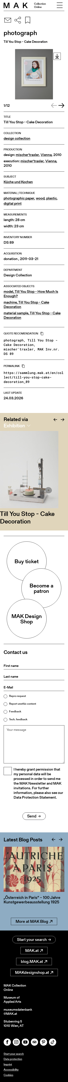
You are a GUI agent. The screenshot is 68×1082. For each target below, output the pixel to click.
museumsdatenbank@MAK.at (18, 1011)
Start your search (34, 939)
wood (40, 198)
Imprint (8, 1064)
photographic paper (19, 198)
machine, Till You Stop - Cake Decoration (26, 304)
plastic (51, 198)
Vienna (46, 155)
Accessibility (11, 1069)
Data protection (13, 1059)
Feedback (15, 711)
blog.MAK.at (34, 961)
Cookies (8, 1075)
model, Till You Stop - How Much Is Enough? (31, 293)
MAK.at (34, 950)
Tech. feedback (18, 719)
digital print (13, 203)
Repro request (17, 696)
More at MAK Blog (34, 921)
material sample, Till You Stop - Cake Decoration (32, 315)
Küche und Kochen (18, 182)
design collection (17, 138)
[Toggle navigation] (60, 5)
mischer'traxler (27, 155)
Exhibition (14, 425)
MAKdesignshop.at (34, 972)
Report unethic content (22, 703)
